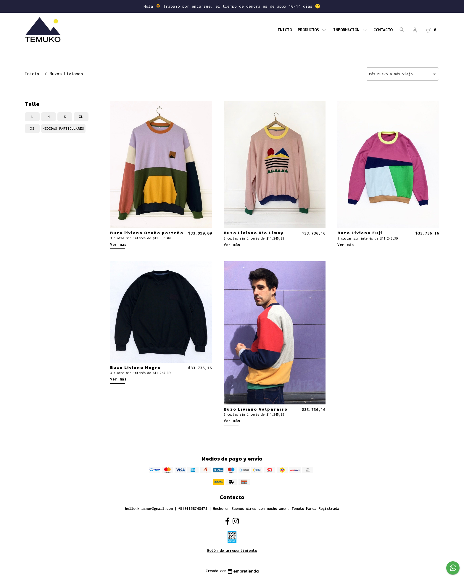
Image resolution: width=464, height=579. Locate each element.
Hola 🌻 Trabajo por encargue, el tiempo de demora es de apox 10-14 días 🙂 (232, 6)
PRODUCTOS (312, 29)
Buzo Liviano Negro (135, 367)
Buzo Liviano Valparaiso (256, 409)
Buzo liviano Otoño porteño (146, 233)
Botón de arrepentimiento (232, 550)
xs (32, 128)
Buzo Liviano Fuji (359, 233)
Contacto (382, 29)
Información (350, 29)
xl (81, 116)
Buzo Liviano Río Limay (254, 233)
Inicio (285, 29)
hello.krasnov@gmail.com (149, 508)
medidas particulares (63, 128)
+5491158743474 (192, 508)
